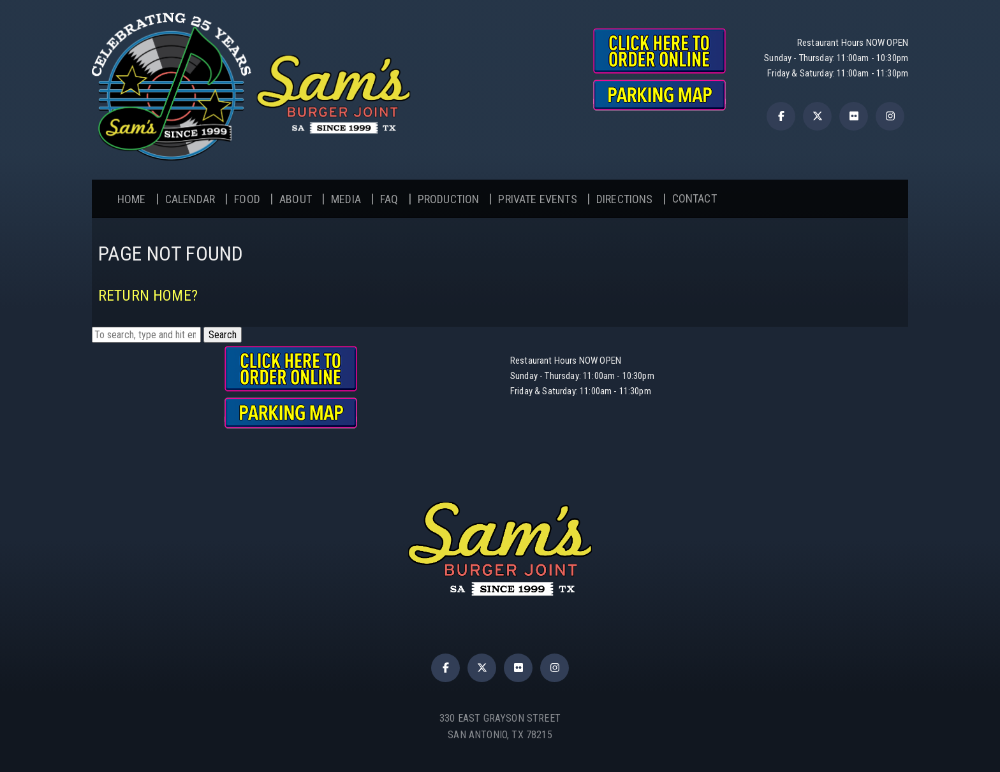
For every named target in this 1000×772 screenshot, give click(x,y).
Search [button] (223, 335)
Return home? (148, 295)
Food (247, 199)
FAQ (389, 199)
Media (346, 199)
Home (131, 199)
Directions (624, 199)
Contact (694, 198)
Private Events (537, 199)
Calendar (190, 199)
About (295, 199)
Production (449, 199)
